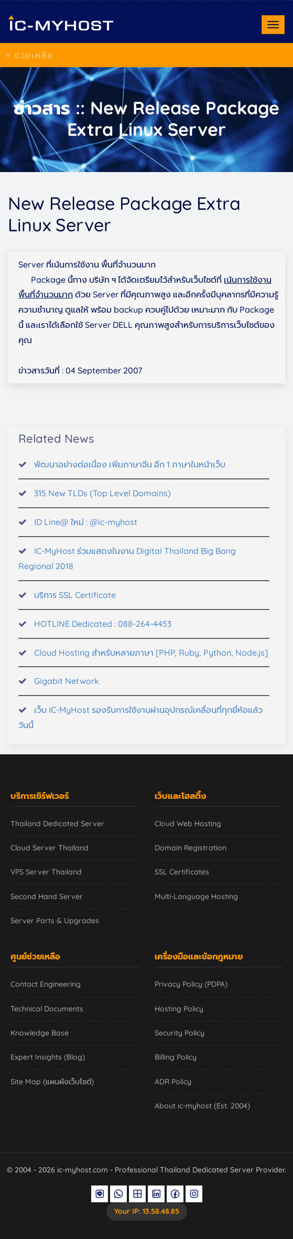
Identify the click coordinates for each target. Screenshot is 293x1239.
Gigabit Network (66, 687)
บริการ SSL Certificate (75, 601)
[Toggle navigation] (273, 24)
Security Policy (179, 1033)
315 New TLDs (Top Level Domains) (102, 499)
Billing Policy (176, 1057)
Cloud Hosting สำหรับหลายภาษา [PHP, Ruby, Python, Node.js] (151, 659)
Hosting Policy (179, 1008)
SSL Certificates (182, 872)
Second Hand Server (46, 896)
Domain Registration (190, 847)
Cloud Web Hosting (188, 823)
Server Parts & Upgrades (54, 920)
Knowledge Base (39, 1033)
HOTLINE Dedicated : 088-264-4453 (102, 630)
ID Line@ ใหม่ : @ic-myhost (85, 528)
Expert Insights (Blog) (47, 1057)
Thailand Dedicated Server (57, 823)
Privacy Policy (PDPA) (191, 984)
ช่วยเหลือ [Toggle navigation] (29, 55)
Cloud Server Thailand (49, 847)
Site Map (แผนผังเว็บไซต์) (52, 1081)
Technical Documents (46, 1008)
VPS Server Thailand (46, 872)
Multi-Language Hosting (196, 896)
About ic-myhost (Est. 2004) (202, 1105)
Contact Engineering (45, 984)
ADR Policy (173, 1081)
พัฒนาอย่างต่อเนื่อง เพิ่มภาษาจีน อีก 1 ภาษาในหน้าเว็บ (129, 470)
